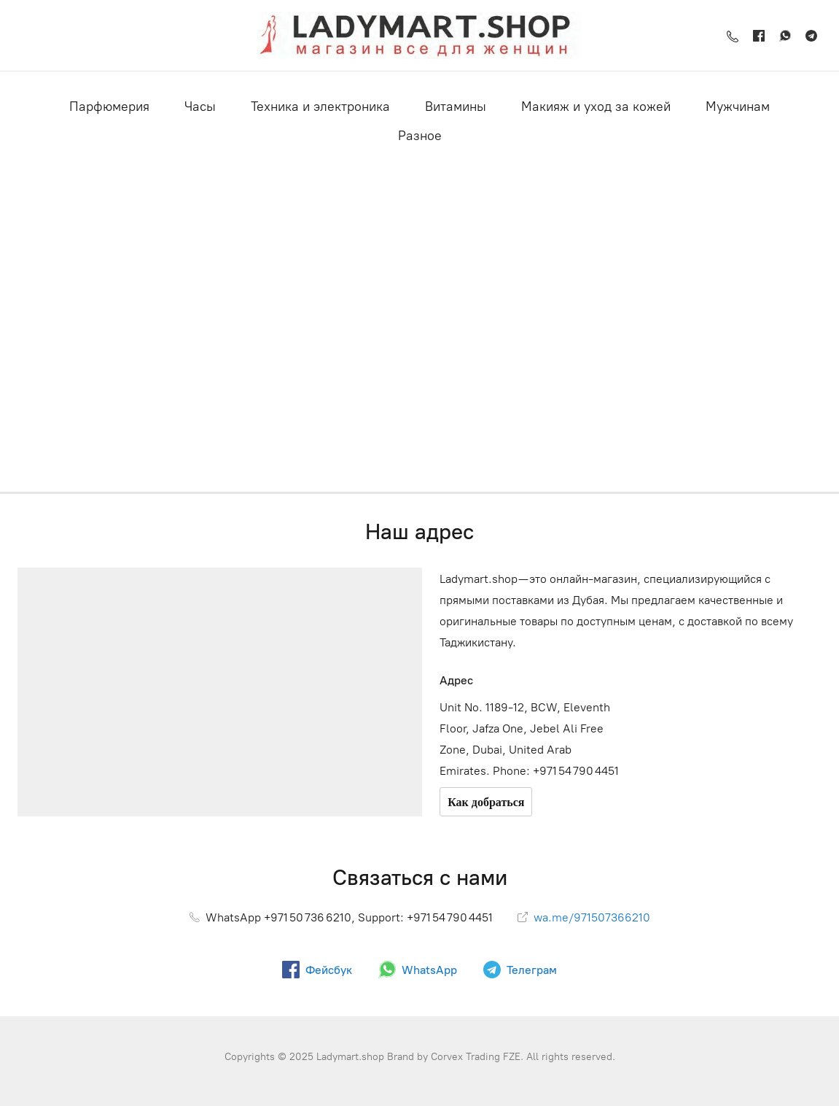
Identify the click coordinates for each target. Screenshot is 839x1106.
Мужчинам (738, 106)
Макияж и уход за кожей (596, 106)
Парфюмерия (109, 106)
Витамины (455, 106)
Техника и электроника (320, 106)
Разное (420, 136)
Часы (200, 106)
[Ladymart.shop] (419, 35)
